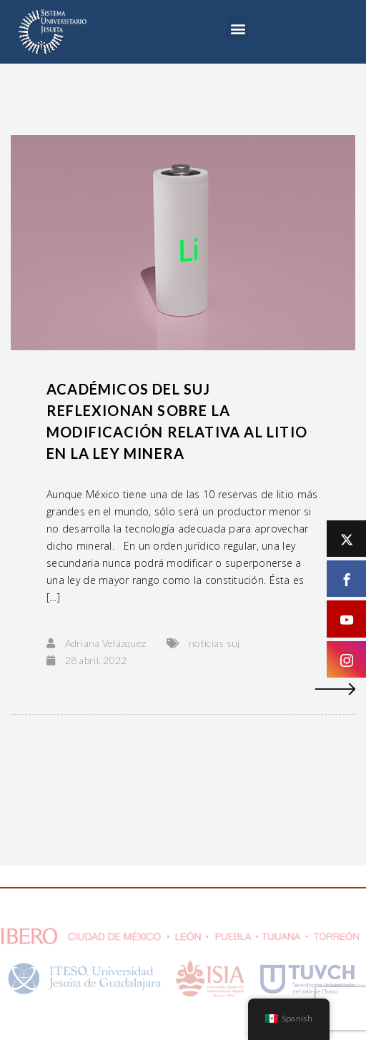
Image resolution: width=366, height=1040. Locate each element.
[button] (237, 28)
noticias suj (214, 643)
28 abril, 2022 (96, 660)
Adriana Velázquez (106, 643)
